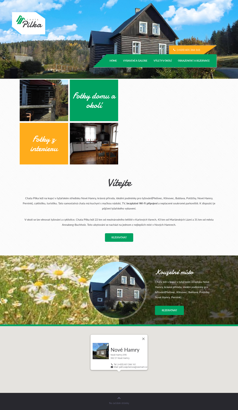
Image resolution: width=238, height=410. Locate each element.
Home (113, 60)
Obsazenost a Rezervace (194, 60)
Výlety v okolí (163, 60)
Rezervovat (119, 237)
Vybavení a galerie (135, 60)
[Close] (143, 339)
